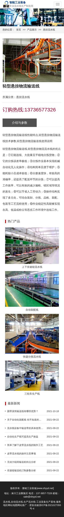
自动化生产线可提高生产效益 (22, 436)
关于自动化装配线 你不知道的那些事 (25, 419)
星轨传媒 (34, 505)
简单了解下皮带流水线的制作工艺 (25, 445)
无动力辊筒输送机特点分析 (21, 462)
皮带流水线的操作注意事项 (21, 453)
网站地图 (12, 505)
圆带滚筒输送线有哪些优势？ (22, 411)
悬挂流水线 (49, 29)
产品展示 (32, 29)
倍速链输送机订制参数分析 (21, 470)
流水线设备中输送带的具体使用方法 (25, 428)
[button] (5, 17)
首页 (18, 29)
